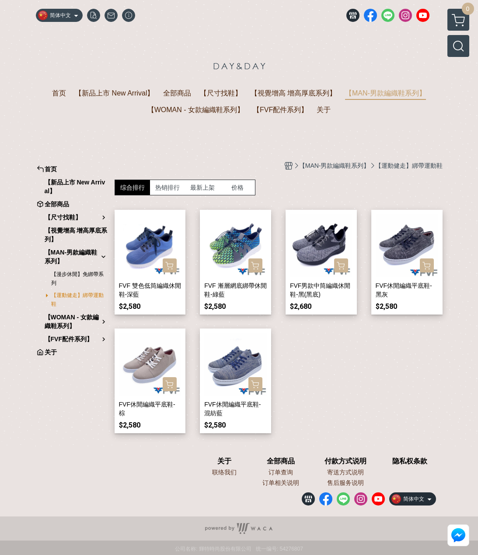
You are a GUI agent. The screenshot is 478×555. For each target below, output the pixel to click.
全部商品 (281, 461)
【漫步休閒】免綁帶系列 (77, 278)
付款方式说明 (345, 461)
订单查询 (281, 472)
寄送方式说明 (345, 472)
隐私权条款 (409, 461)
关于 (224, 461)
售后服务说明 (345, 483)
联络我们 (224, 472)
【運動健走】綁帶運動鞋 (77, 299)
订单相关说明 (280, 483)
